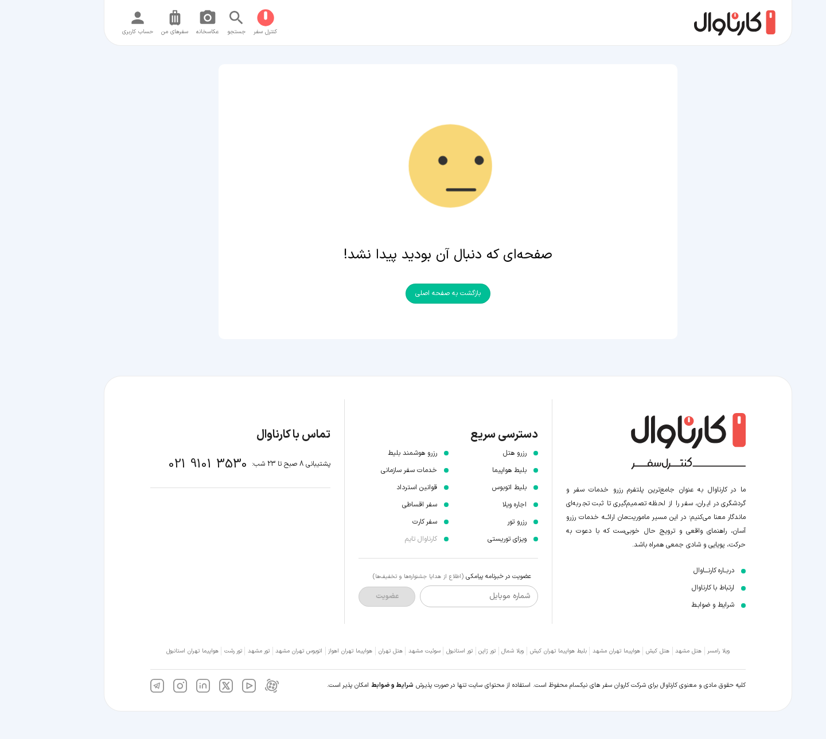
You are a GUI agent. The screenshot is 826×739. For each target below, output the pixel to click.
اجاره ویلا (479, 505)
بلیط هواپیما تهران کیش (523, 651)
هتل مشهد (653, 651)
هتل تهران (356, 651)
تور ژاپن (452, 651)
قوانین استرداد (381, 487)
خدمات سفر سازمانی (374, 470)
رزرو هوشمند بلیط (377, 453)
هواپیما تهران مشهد (581, 651)
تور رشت (198, 651)
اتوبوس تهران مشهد (263, 651)
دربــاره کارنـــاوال (679, 570)
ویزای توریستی (472, 539)
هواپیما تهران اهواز (315, 651)
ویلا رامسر (683, 651)
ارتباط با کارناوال (678, 588)
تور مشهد (224, 651)
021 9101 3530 (173, 464)
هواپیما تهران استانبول (157, 651)
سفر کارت (389, 522)
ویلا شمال (477, 651)
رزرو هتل (480, 453)
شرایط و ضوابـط (677, 605)
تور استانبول (424, 651)
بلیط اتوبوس (474, 487)
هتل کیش (622, 651)
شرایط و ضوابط (357, 685)
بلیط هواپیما (474, 470)
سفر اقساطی (384, 505)
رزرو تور (482, 522)
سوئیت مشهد (389, 651)
